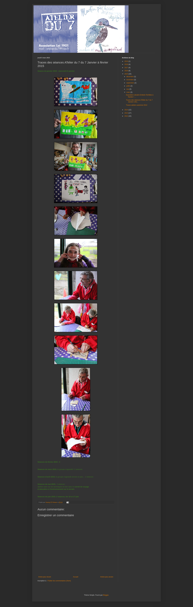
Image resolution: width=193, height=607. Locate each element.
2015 (127, 74)
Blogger (106, 595)
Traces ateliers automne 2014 (136, 105)
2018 (127, 64)
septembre (130, 83)
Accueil (75, 577)
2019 (127, 61)
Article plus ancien (106, 577)
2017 (127, 68)
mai (127, 89)
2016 (127, 71)
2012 (127, 116)
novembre (130, 80)
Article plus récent (44, 577)
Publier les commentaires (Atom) (59, 581)
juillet (128, 86)
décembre (130, 77)
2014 (127, 110)
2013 (127, 113)
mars (128, 92)
